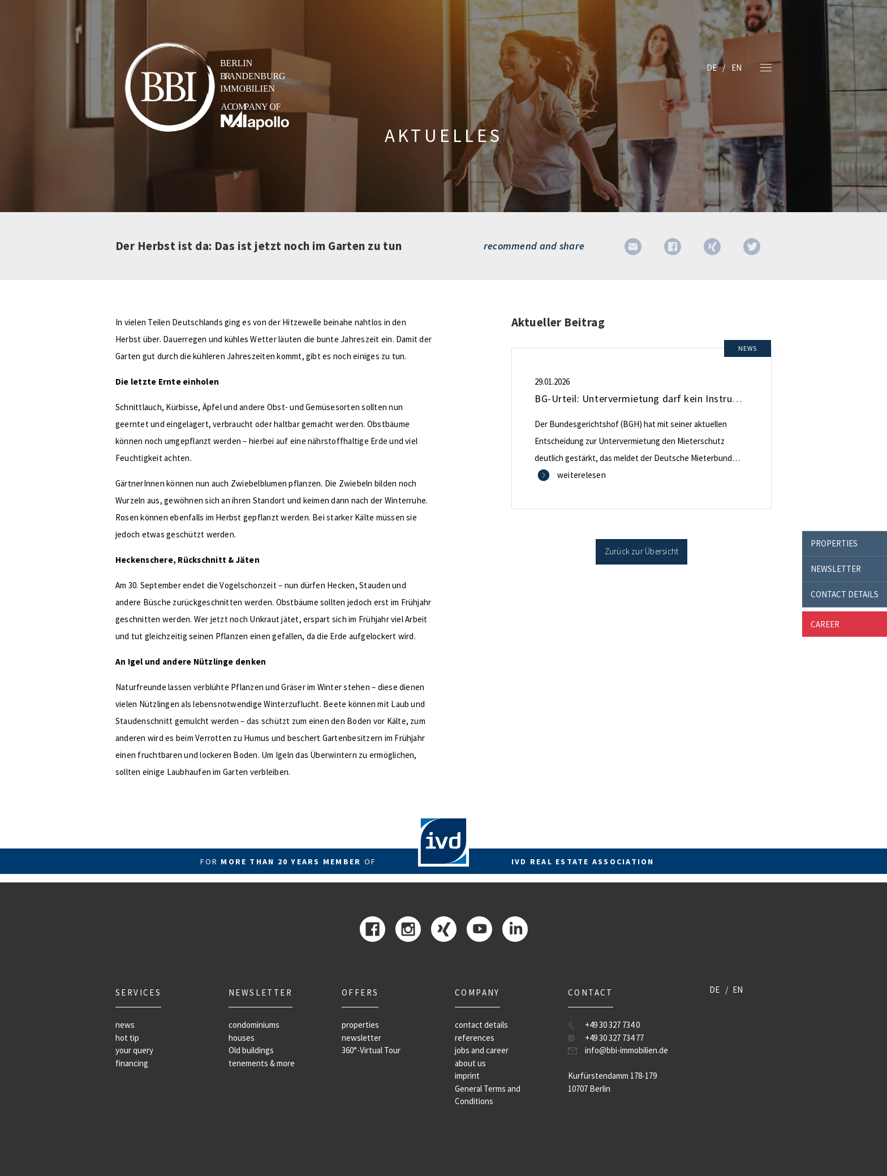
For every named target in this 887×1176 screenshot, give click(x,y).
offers (360, 992)
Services (138, 992)
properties (834, 543)
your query (134, 1050)
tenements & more (262, 1063)
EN (736, 67)
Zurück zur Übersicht (642, 551)
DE (712, 67)
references (474, 1037)
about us (470, 1063)
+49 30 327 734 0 (612, 1024)
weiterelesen (581, 474)
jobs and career (482, 1050)
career (825, 623)
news (125, 1024)
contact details (845, 594)
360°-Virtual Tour (371, 1050)
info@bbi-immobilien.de (626, 1050)
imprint (467, 1075)
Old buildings (251, 1050)
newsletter (836, 568)
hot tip (127, 1037)
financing (131, 1063)
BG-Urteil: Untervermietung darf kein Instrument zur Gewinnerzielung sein (702, 398)
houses (242, 1037)
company (477, 992)
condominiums (254, 1024)
